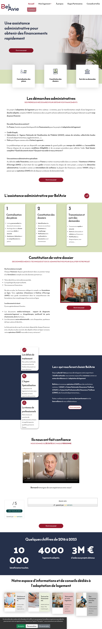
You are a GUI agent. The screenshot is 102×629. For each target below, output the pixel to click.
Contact (32, 10)
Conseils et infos (93, 4)
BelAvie (10, 8)
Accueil (31, 4)
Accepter (38, 626)
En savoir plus (62, 626)
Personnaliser (49, 626)
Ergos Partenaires (75, 4)
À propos (60, 4)
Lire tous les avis (14, 511)
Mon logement (45, 4)
